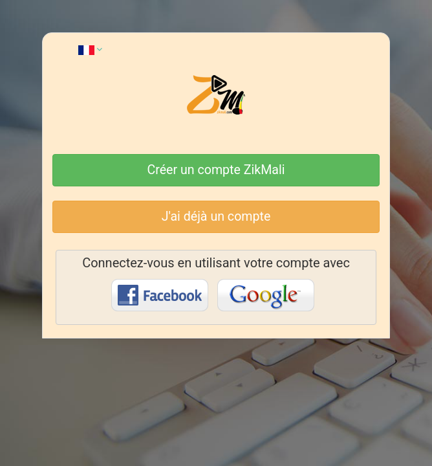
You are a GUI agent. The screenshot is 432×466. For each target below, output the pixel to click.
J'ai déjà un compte (216, 216)
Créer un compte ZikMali (216, 169)
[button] (90, 49)
